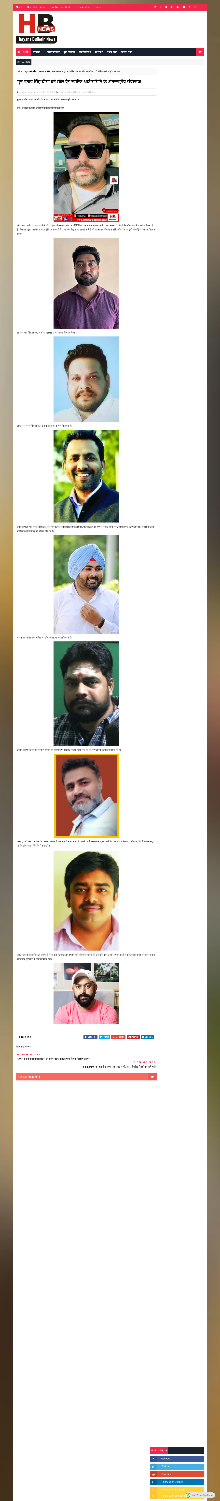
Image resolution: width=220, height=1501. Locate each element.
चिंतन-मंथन (126, 52)
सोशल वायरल (52, 52)
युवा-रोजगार (69, 52)
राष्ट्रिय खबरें (111, 52)
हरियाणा (36, 52)
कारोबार (98, 52)
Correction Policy (35, 8)
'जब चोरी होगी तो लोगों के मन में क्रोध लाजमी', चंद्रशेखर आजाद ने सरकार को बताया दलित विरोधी (185, 390)
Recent (159, 319)
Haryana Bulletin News (33, 72)
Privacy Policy (82, 8)
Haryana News (54, 72)
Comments (195, 319)
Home (98, 8)
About (18, 8)
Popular (177, 319)
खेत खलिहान (85, 52)
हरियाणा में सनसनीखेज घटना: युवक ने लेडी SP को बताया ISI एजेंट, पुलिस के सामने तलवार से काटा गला (185, 404)
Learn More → (26, 1404)
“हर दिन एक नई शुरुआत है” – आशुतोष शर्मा (184, 415)
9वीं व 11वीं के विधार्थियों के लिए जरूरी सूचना (185, 455)
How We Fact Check (60, 8)
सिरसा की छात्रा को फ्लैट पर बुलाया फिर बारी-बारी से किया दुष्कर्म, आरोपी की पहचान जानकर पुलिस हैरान (185, 377)
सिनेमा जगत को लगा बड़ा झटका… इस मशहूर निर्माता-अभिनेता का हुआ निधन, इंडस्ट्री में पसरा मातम (184, 472)
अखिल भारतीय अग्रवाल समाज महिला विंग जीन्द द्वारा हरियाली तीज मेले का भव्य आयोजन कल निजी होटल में (185, 432)
